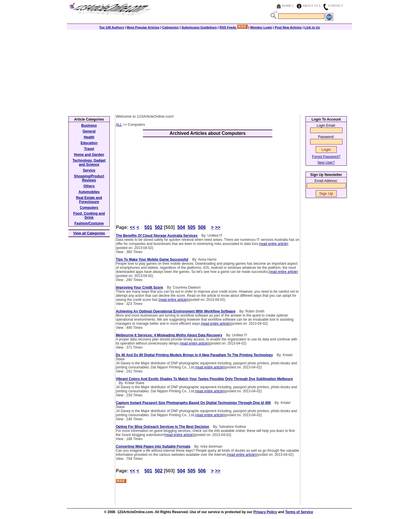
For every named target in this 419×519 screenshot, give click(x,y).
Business (89, 125)
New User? (326, 162)
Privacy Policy (265, 512)
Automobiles (89, 192)
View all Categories (89, 233)
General (89, 131)
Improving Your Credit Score (139, 287)
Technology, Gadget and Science (89, 162)
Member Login (261, 27)
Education (89, 143)
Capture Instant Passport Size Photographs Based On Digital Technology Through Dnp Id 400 (193, 403)
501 (148, 227)
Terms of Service (299, 512)
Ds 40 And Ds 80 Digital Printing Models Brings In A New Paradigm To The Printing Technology (194, 355)
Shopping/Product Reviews (89, 178)
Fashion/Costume (89, 223)
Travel (89, 149)
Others (89, 186)
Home (286, 5)
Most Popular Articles (143, 27)
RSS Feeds (233, 27)
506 (202, 227)
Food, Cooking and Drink (89, 215)
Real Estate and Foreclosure (89, 200)
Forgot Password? (326, 157)
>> (218, 227)
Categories (170, 27)
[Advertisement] (209, 70)
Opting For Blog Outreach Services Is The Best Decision (162, 427)
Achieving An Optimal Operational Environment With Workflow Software (175, 311)
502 (159, 227)
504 (181, 227)
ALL (119, 125)
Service (89, 170)
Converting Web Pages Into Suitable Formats (153, 446)
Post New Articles (288, 27)
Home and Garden (89, 155)
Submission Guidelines (199, 27)
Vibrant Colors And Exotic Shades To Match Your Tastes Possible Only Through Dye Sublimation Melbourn (204, 379)
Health (89, 137)
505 (192, 227)
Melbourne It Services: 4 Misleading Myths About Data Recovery (169, 335)
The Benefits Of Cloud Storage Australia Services (157, 236)
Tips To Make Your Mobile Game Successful (152, 259)
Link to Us (312, 27)
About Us (310, 5)
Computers (89, 208)
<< (132, 227)
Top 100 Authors (111, 27)
